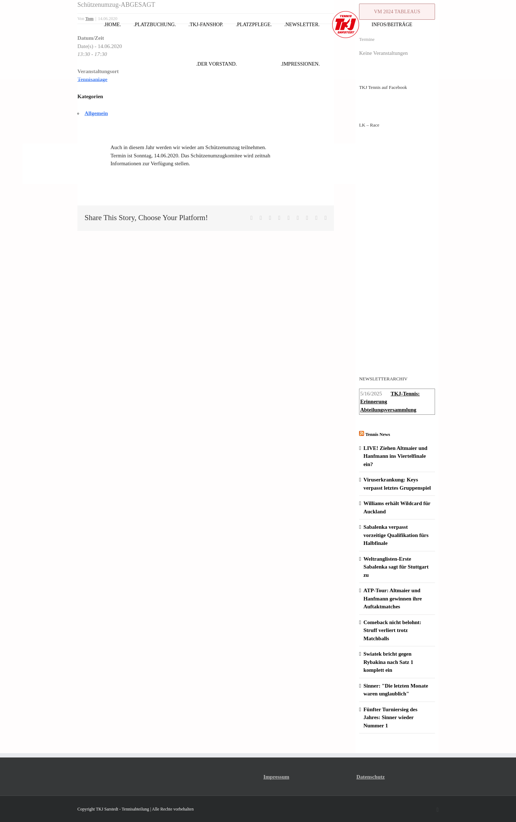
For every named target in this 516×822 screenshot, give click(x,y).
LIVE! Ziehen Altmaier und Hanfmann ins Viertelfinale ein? (395, 456)
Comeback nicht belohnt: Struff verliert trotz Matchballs (392, 630)
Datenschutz (371, 777)
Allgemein (96, 113)
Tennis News (377, 434)
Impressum (276, 777)
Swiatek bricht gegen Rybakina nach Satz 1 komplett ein (388, 662)
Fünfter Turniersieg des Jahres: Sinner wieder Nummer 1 (390, 717)
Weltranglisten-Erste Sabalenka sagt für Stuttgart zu (396, 567)
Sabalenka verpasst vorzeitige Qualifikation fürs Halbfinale (396, 535)
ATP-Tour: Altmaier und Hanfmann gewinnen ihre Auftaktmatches (392, 598)
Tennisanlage (92, 79)
